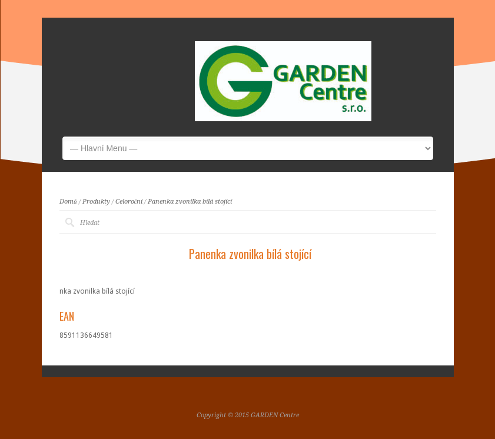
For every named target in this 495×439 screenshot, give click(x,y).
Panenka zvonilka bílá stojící (190, 201)
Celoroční (129, 201)
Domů (68, 201)
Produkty (96, 201)
